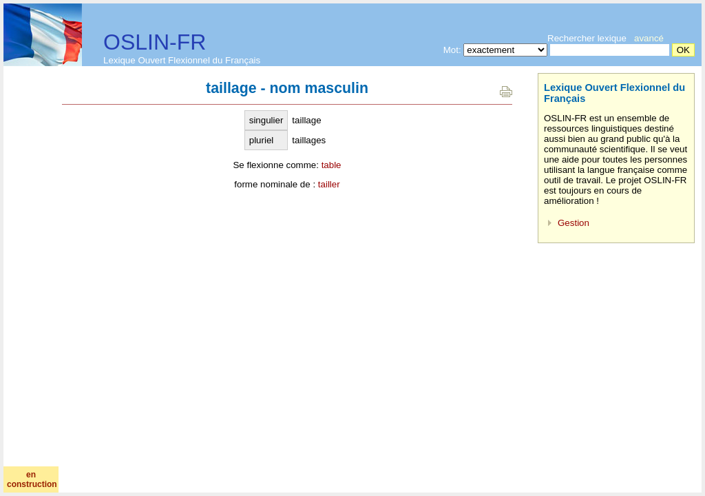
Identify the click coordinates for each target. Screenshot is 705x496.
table (331, 165)
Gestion (573, 223)
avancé (649, 38)
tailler (329, 184)
